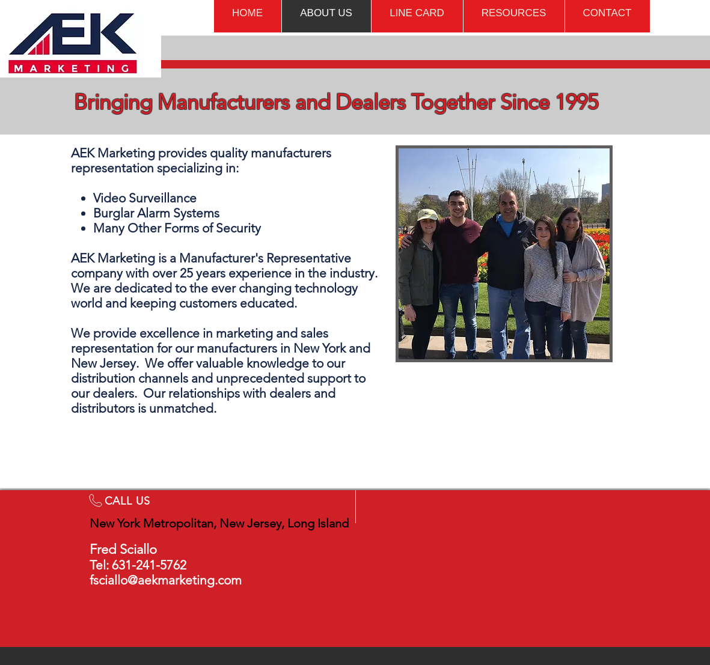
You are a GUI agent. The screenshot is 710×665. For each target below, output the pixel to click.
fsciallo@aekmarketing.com (166, 580)
